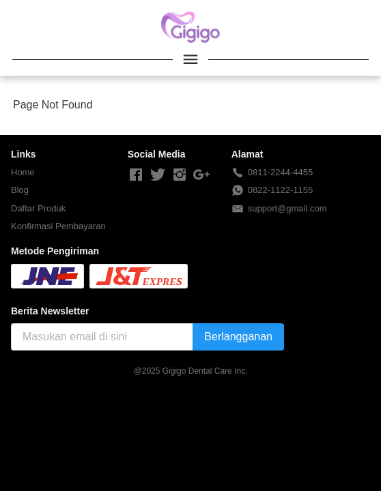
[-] (136, 175)
